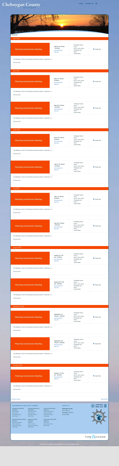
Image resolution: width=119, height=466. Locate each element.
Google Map (98, 49)
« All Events (14, 35)
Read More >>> (48, 59)
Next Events (104, 399)
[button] (96, 3)
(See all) (56, 52)
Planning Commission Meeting (28, 49)
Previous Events (15, 399)
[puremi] (95, 435)
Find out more (16, 62)
